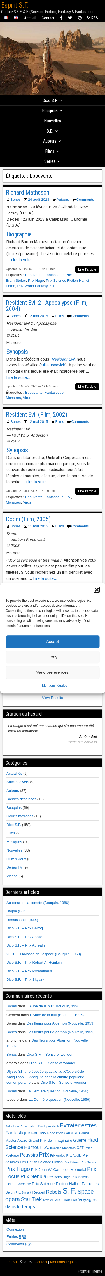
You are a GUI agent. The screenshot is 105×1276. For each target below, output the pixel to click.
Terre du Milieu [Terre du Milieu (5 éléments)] (52, 1200)
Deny (52, 656)
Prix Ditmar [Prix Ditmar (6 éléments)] (72, 1162)
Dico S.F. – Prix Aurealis (25, 945)
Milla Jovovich (53, 365)
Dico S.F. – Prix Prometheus (29, 971)
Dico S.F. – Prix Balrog (24, 928)
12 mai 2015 (38, 316)
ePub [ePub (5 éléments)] (55, 1126)
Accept (52, 641)
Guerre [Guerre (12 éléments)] (79, 1140)
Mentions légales (54, 685)
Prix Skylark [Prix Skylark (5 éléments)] (23, 1192)
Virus (27, 398)
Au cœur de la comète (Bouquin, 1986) (37, 903)
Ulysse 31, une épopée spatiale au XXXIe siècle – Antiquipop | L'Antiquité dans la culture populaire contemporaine (46, 1077)
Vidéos (12, 876)
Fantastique (54, 275)
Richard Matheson (27, 192)
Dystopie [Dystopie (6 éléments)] (44, 1126)
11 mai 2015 (38, 526)
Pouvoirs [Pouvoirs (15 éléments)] (29, 1154)
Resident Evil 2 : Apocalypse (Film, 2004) (46, 305)
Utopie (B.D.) (16, 911)
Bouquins (50, 110)
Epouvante (34, 275)
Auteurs (50, 141)
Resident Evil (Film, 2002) (36, 414)
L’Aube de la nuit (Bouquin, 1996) (53, 1006)
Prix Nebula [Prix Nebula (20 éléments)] (33, 1176)
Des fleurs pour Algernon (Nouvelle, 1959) (60, 1023)
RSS (92, 18)
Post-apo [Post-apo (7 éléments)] (12, 1155)
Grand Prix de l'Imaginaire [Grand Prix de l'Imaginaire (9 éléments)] (50, 1140)
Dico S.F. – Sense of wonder (50, 1054)
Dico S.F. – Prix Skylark (25, 979)
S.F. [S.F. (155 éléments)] (69, 1190)
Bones (15, 199)
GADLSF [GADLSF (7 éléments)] (71, 1133)
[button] (96, 589)
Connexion (15, 1229)
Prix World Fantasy (32, 286)
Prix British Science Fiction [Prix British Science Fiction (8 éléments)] (41, 1162)
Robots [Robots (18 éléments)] (53, 1192)
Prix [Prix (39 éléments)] (44, 1154)
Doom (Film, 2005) (28, 519)
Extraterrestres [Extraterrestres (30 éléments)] (78, 1125)
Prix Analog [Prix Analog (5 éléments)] (57, 1155)
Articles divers (17, 782)
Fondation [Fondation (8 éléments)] (55, 1133)
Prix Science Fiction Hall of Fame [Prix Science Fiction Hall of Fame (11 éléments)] (62, 1184)
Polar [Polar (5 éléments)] (88, 1148)
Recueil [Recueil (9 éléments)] (38, 1192)
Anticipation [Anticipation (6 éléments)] (28, 1126)
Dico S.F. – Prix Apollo (24, 937)
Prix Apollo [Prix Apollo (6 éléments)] (74, 1155)
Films (49, 151)
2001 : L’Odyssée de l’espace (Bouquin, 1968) (43, 954)
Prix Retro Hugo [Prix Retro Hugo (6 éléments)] (58, 1177)
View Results (52, 698)
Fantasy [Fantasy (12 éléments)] (38, 1132)
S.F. (53, 286)
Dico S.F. (49, 100)
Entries (16, 1237)
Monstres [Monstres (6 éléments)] (69, 1148)
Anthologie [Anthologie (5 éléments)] (12, 1126)
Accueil (30, 18)
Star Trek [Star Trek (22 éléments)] (31, 1199)
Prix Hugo (36, 280)
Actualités (14, 773)
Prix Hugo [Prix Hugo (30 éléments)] (17, 1169)
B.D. (49, 131)
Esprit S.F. (15, 5)
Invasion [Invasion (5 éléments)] (55, 1148)
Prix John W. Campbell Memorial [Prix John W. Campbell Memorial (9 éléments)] (58, 1169)
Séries (49, 161)
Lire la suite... (23, 260)
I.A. (68, 497)
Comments (85, 199)
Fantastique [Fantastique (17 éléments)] (17, 1133)
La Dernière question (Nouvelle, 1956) (57, 1091)
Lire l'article (87, 269)
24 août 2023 (38, 199)
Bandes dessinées (21, 799)
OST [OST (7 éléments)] (80, 1148)
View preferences (52, 672)
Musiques (14, 842)
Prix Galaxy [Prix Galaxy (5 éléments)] (88, 1162)
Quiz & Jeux (16, 859)
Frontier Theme (90, 1271)
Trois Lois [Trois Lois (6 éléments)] (70, 1200)
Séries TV (14, 867)
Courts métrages (19, 816)
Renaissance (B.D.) (22, 920)
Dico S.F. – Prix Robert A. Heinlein (34, 962)
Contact (48, 18)
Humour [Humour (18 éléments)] (32, 1147)
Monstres (13, 398)
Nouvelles (52, 120)
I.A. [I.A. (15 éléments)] (45, 1147)
